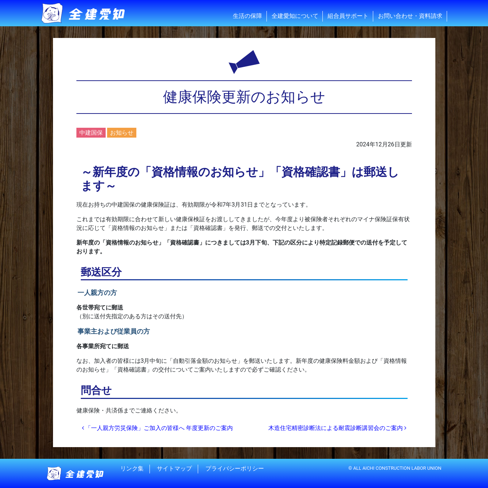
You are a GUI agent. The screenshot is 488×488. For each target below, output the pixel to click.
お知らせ (121, 132)
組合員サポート (348, 15)
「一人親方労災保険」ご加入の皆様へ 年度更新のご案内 (157, 427)
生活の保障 (247, 15)
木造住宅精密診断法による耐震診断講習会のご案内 (337, 427)
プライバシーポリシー (234, 468)
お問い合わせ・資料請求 (410, 15)
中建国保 (91, 132)
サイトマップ (174, 468)
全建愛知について (295, 15)
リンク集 (132, 468)
